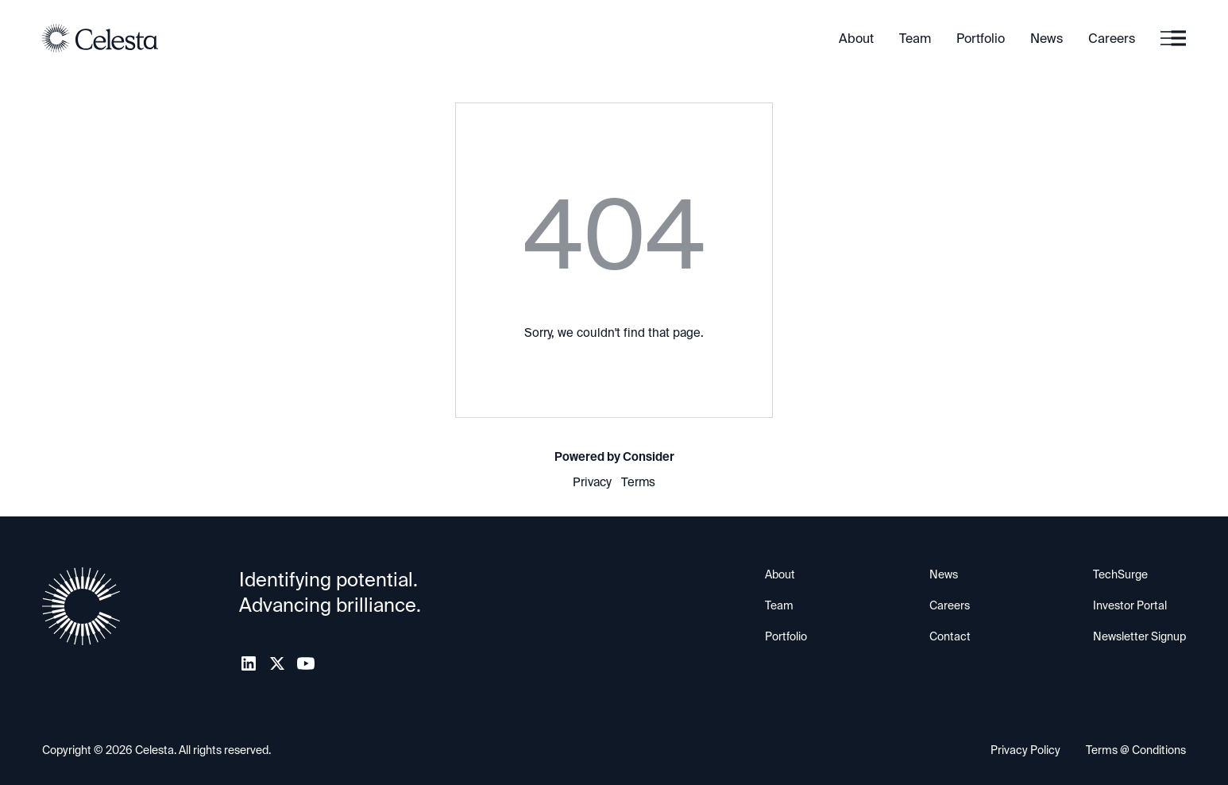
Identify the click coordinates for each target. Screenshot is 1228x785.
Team (915, 38)
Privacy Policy (1025, 750)
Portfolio (980, 38)
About (856, 38)
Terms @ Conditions (1136, 750)
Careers (1111, 38)
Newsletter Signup (1139, 636)
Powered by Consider (614, 457)
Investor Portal (1130, 605)
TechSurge (1120, 574)
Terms (638, 482)
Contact (950, 636)
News (1046, 38)
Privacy (592, 482)
